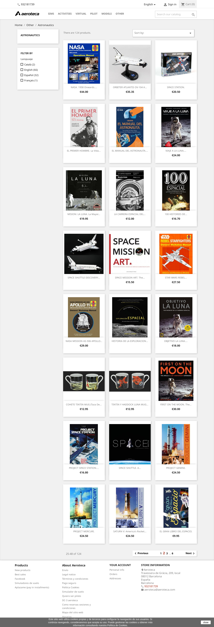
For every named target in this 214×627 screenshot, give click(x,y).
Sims (51, 13)
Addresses (115, 578)
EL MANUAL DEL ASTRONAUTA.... (130, 150)
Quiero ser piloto (71, 596)
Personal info (116, 569)
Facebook (20, 578)
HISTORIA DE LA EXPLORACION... (130, 341)
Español (31, 75)
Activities (65, 13)
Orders (113, 574)
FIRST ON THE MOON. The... (176, 404)
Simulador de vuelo (73, 591)
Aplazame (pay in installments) (32, 587)
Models (107, 13)
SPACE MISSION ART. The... (130, 277)
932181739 (27, 4)
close (206, 622)
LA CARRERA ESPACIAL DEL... (130, 214)
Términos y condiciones (75, 578)
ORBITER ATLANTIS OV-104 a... (130, 87)
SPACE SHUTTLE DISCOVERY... (84, 277)
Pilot (94, 13)
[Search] (176, 14)
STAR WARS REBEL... (176, 277)
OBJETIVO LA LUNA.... (176, 341)
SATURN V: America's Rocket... (129, 531)
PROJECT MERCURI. (84, 531)
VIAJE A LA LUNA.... (175, 150)
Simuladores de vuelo (27, 583)
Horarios (67, 616)
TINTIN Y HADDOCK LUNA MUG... (129, 404)
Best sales (20, 574)
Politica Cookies (70, 587)
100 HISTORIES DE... (176, 214)
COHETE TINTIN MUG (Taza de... (84, 404)
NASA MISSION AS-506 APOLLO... (84, 341)
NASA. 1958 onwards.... (84, 87)
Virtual (81, 13)
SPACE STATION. (176, 87)
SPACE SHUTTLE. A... (130, 467)
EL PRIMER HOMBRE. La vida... (84, 150)
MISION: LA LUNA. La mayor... (83, 214)
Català (29, 64)
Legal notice (69, 574)
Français (31, 80)
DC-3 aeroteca (70, 600)
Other (120, 13)
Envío (65, 570)
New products (22, 570)
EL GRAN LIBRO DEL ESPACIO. (176, 531)
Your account (120, 565)
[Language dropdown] (150, 5)
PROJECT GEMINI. (176, 467)
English (31, 69)
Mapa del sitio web (72, 612)
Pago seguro (69, 583)
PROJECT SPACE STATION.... (84, 467)
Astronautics (30, 35)
